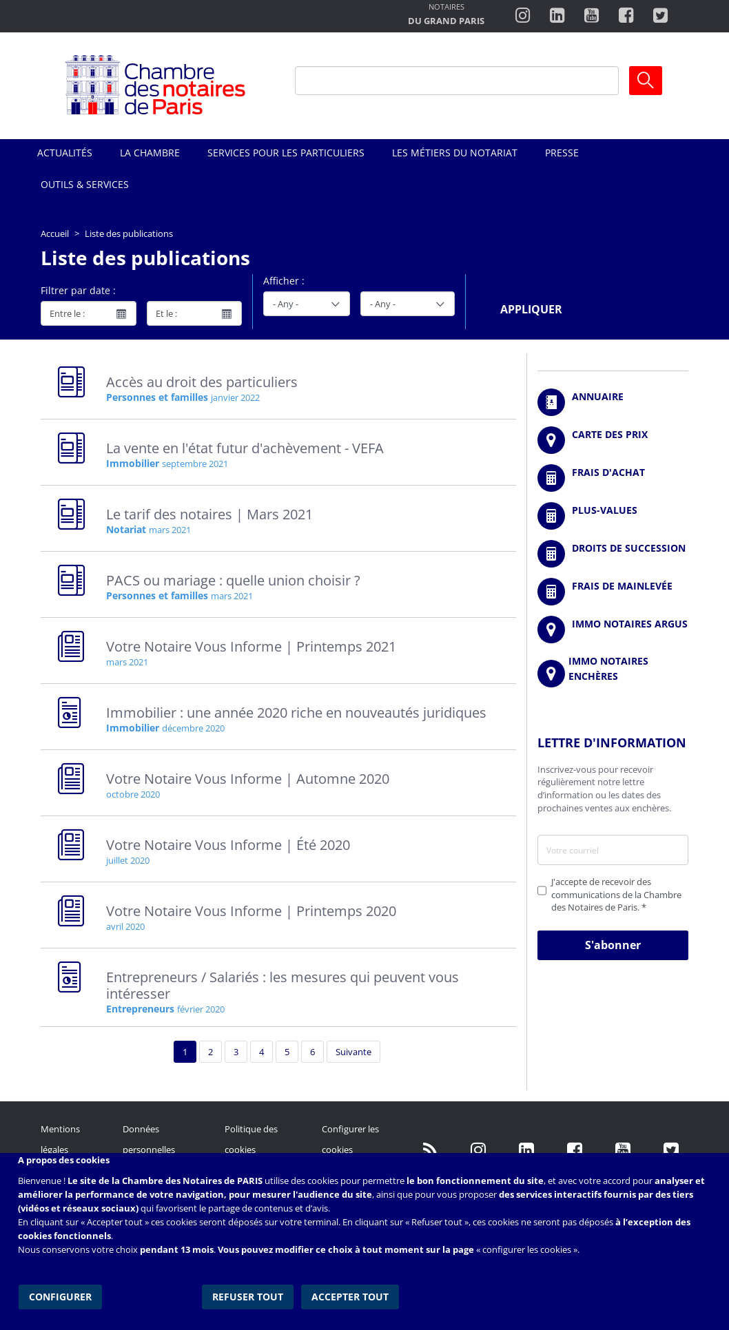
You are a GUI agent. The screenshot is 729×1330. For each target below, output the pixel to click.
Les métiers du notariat (454, 152)
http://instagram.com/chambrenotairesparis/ (522, 16)
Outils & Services (85, 184)
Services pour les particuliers (285, 152)
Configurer (59, 1295)
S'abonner (613, 945)
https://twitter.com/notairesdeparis (660, 16)
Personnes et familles (157, 397)
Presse (562, 152)
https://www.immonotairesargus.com (612, 629)
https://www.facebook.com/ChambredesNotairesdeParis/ (626, 16)
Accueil (55, 233)
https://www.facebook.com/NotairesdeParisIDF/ (574, 1149)
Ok (645, 80)
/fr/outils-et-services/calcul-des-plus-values (612, 516)
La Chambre (150, 152)
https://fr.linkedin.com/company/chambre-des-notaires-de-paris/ (526, 1149)
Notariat (126, 529)
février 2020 (201, 1009)
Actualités (64, 152)
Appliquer (531, 309)
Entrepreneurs (140, 1008)
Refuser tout (248, 1295)
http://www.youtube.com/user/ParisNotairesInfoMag (591, 16)
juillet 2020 (128, 860)
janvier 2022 (235, 397)
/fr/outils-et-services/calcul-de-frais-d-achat (612, 478)
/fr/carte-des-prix (612, 440)
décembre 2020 (193, 728)
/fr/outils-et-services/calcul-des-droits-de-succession (612, 554)
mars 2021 (170, 529)
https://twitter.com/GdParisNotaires (671, 1149)
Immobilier (132, 463)
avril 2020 (125, 926)
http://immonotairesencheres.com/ (612, 674)
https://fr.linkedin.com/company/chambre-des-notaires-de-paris (557, 16)
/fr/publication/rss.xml (430, 1149)
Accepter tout (350, 1295)
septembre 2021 (195, 463)
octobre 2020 (133, 794)
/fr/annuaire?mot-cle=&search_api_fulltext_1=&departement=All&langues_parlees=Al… (612, 402)
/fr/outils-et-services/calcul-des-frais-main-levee (612, 591)
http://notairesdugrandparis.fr (446, 15)
